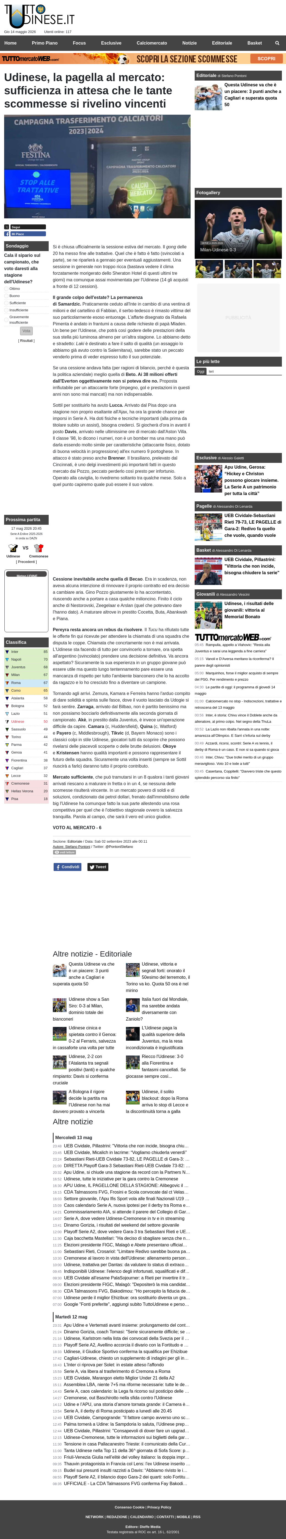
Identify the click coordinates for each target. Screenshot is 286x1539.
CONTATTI (165, 1517)
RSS (196, 1517)
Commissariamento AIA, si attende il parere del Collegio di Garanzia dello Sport (141, 1212)
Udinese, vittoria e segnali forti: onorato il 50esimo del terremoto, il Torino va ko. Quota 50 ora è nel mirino (158, 977)
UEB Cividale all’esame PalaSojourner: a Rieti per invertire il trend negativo (137, 1278)
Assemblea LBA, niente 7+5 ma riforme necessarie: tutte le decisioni (130, 1384)
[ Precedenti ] (26, 562)
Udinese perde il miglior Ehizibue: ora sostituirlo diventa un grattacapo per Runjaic (144, 1297)
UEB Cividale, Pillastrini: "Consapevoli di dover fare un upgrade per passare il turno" (146, 1430)
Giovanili (205, 594)
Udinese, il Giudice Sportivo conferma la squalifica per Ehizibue (126, 1351)
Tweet (98, 867)
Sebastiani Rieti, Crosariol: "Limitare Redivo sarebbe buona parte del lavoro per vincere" (150, 1251)
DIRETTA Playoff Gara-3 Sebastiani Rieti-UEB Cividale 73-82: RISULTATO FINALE (145, 1165)
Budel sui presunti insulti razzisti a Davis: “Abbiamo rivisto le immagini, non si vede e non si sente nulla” (164, 1470)
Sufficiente (18, 303)
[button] (26, 331)
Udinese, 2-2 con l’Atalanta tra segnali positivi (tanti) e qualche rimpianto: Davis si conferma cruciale (84, 1069)
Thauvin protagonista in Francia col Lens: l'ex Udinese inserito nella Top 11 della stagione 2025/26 (159, 1463)
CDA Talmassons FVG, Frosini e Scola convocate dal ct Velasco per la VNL (137, 1192)
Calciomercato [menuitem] (152, 43)
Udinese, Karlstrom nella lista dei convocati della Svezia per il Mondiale (133, 1338)
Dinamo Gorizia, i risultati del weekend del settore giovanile (121, 1225)
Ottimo (15, 289)
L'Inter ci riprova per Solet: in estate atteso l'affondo (114, 1364)
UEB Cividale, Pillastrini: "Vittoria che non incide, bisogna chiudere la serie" (137, 1146)
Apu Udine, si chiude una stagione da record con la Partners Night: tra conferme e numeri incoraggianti (164, 1172)
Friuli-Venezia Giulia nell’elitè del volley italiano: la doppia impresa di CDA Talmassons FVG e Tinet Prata (166, 1457)
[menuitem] (277, 43)
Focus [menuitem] (79, 43)
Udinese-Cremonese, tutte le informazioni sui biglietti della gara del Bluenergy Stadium (148, 1437)
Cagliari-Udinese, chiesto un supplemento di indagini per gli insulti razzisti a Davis (143, 1358)
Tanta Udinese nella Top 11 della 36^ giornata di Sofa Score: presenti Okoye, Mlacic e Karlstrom (157, 1450)
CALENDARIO (141, 1517)
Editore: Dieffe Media (142, 1527)
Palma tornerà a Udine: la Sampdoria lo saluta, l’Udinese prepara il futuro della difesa (147, 1424)
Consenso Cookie (129, 1507)
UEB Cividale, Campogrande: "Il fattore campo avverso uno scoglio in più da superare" (148, 1417)
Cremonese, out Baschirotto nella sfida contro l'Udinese (118, 1397)
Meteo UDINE (27, 576)
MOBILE (183, 1517)
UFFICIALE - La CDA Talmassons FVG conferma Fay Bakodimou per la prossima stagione (152, 1483)
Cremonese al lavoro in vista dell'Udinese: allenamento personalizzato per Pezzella (145, 1258)
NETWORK (95, 1517)
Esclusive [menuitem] (111, 43)
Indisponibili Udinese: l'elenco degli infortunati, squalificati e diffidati (129, 1271)
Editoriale (75, 841)
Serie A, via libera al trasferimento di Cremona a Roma (117, 1371)
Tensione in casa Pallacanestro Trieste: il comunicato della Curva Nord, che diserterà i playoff (154, 1444)
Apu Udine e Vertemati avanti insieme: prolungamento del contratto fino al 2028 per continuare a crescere (167, 1325)
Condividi (67, 867)
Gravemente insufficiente (19, 319)
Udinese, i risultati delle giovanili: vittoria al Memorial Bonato (249, 610)
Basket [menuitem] (255, 43)
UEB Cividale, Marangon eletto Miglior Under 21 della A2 (119, 1378)
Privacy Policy (159, 1507)
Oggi (200, 371)
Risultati (26, 341)
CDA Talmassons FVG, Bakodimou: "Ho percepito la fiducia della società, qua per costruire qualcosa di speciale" (173, 1291)
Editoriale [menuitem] (222, 43)
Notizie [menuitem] (189, 43)
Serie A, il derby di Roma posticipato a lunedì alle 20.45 (118, 1411)
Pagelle (204, 506)
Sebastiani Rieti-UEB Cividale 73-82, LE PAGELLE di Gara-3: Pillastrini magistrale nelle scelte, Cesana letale (170, 1159)
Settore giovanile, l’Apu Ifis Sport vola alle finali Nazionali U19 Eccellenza (135, 1198)
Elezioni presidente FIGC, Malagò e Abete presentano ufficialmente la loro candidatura (148, 1245)
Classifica (16, 642)
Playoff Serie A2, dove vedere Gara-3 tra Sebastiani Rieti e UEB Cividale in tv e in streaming (154, 1231)
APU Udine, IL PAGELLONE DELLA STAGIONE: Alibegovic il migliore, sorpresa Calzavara (152, 1185)
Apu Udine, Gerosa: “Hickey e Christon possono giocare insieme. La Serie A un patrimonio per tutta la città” (251, 480)
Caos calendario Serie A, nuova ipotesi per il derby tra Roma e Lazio (130, 1205)
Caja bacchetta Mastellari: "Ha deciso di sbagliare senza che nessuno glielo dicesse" (146, 1238)
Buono (15, 296)
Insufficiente (19, 310)
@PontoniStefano (119, 847)
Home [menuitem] (10, 43)
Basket (203, 550)
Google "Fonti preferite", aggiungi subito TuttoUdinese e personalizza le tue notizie (144, 1304)
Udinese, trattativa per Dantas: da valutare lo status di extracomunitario (133, 1264)
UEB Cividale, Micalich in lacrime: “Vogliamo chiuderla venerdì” (125, 1152)
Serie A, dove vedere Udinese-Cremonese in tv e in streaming (124, 1218)
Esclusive (206, 457)
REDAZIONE (117, 1517)
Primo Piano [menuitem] (44, 43)
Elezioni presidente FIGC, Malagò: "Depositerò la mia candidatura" (129, 1284)
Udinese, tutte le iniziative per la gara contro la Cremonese (121, 1179)
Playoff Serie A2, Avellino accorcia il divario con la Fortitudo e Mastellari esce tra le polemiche (155, 1345)
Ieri (211, 371)
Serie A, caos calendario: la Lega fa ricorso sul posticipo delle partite (130, 1391)
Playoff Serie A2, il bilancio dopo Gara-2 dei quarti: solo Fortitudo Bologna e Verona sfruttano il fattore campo (170, 1477)
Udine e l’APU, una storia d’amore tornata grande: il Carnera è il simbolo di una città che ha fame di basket (168, 1404)
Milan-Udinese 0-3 (218, 250)
